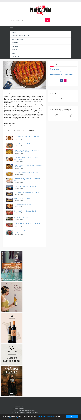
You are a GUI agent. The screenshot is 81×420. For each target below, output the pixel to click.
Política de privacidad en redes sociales (23, 410)
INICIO (14, 32)
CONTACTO (15, 56)
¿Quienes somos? (17, 404)
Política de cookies (17, 406)
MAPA (13, 53)
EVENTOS (15, 46)
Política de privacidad (18, 408)
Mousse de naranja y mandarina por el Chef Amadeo (27, 179)
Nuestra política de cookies (11, 418)
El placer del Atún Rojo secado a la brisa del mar (27, 224)
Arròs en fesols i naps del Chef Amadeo (26, 172)
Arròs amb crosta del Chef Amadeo (24, 144)
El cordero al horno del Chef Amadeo (25, 186)
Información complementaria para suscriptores (25, 412)
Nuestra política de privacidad (45, 416)
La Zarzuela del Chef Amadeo (23, 205)
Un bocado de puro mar (21, 217)
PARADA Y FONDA (17, 39)
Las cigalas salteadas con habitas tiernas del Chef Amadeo (27, 158)
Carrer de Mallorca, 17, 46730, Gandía (61, 74)
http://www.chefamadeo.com (59, 72)
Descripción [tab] (9, 93)
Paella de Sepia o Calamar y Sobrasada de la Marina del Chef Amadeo (27, 151)
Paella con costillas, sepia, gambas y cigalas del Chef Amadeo (28, 166)
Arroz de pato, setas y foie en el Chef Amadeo (27, 192)
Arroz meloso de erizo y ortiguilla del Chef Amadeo (26, 137)
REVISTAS (15, 49)
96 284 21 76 (54, 69)
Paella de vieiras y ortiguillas (22, 199)
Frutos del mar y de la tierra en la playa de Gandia (26, 231)
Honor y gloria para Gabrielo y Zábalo (25, 211)
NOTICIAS (15, 42)
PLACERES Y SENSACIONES (20, 35)
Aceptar (72, 416)
